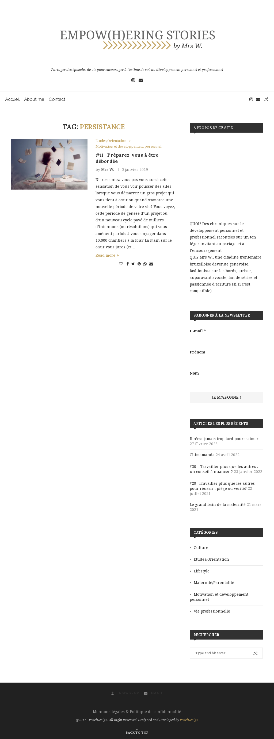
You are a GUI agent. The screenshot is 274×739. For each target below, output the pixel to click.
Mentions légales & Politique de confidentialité (137, 712)
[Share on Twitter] (133, 264)
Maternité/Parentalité (214, 582)
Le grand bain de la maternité (218, 504)
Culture (201, 547)
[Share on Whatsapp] (145, 264)
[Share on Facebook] (128, 264)
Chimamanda (202, 455)
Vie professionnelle (212, 611)
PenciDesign (189, 720)
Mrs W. (107, 169)
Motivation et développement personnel (219, 597)
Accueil (12, 99)
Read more (107, 255)
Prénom (197, 352)
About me (34, 99)
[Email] (141, 80)
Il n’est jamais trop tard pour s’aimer (224, 439)
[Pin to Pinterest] (139, 264)
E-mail (198, 331)
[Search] (266, 99)
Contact (57, 99)
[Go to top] (137, 732)
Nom (194, 373)
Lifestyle (202, 571)
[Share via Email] (151, 264)
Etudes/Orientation (211, 559)
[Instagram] (133, 80)
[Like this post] (121, 264)
